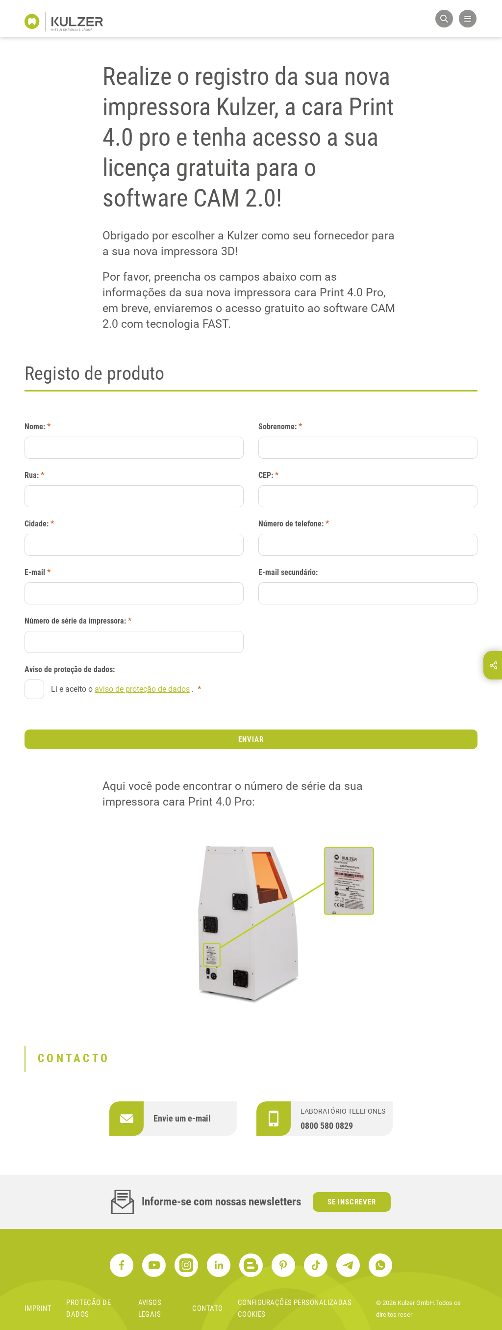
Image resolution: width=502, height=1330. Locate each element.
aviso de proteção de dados (142, 689)
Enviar (251, 739)
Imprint (38, 1308)
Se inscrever (351, 1202)
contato (207, 1308)
